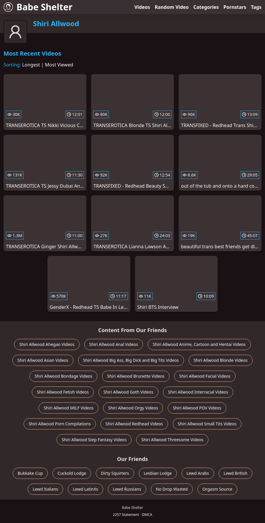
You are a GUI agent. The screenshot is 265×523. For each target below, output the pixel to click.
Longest (31, 64)
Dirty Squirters (115, 473)
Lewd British (236, 473)
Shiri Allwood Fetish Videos (63, 392)
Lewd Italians (45, 489)
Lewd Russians (127, 489)
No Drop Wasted (172, 489)
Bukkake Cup (30, 473)
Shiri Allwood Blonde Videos (221, 360)
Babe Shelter (38, 7)
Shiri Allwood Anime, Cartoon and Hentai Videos (199, 344)
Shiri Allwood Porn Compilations (60, 424)
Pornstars (234, 7)
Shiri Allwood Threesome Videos (172, 439)
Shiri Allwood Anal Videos (113, 344)
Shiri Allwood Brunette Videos (135, 376)
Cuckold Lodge (71, 473)
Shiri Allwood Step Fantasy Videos (94, 439)
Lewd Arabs (198, 473)
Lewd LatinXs (85, 489)
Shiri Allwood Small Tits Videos (207, 424)
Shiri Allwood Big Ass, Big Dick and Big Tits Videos (131, 360)
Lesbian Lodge (158, 473)
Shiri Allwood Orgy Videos (133, 408)
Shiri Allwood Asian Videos (42, 360)
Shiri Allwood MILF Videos (68, 408)
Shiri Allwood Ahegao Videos (46, 344)
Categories (206, 7)
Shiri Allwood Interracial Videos (198, 392)
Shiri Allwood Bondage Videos (63, 376)
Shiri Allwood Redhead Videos (134, 424)
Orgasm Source (217, 489)
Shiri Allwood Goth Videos (128, 392)
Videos (142, 7)
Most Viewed (59, 64)
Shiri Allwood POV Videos (197, 408)
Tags (256, 7)
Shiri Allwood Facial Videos (205, 376)
